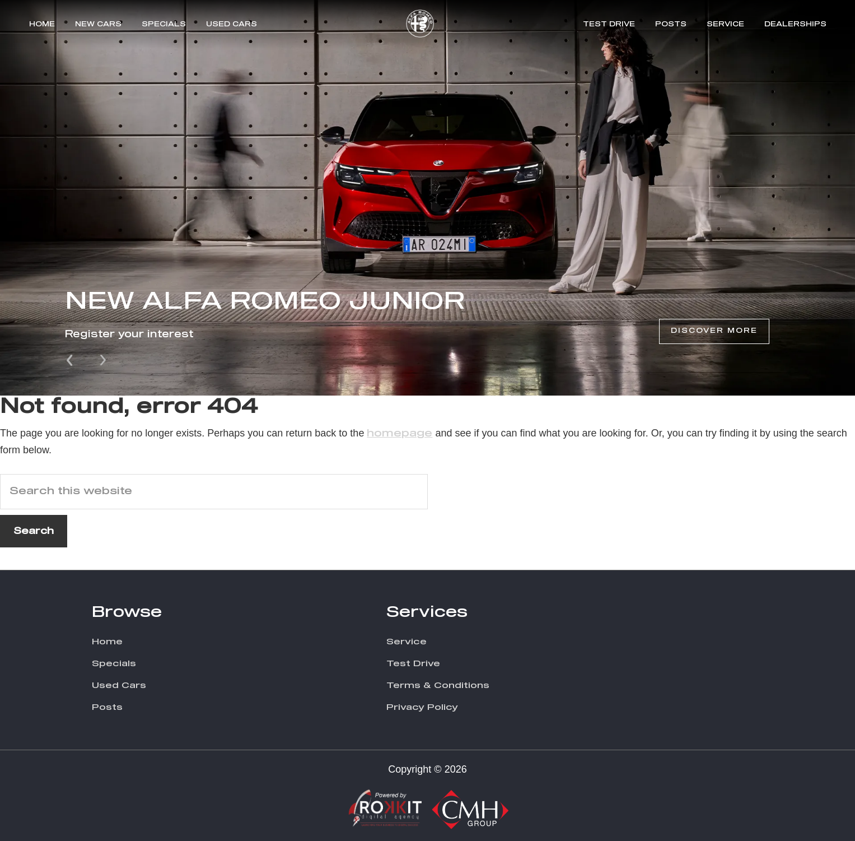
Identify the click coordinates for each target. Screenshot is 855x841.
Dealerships (795, 24)
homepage (399, 434)
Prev (71, 359)
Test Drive (609, 24)
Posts (670, 24)
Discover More (714, 331)
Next (103, 359)
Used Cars (231, 24)
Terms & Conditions (437, 685)
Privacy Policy (422, 707)
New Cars (98, 24)
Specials (164, 24)
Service (725, 24)
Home (42, 24)
